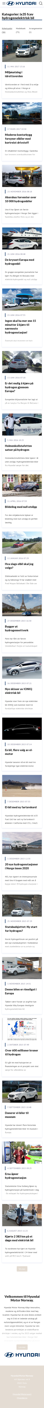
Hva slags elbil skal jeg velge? (19, 565)
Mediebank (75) (20, 30)
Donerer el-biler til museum (17, 1114)
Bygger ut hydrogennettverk (16, 628)
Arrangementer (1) (35, 30)
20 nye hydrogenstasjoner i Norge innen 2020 (21, 866)
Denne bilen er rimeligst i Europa (21, 991)
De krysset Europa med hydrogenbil (19, 261)
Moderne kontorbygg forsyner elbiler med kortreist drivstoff (18, 138)
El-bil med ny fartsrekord (21, 807)
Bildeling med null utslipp (21, 506)
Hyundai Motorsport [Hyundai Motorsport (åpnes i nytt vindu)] (22, 1394)
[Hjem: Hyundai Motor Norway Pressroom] (21, 3)
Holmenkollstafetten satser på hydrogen (18, 447)
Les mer (22, 1347)
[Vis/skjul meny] (4, 3)
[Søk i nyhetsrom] (41, 3)
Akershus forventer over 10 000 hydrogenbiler (20, 199)
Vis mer (22, 1269)
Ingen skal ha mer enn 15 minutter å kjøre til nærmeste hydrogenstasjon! (20, 326)
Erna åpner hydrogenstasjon (15, 1175)
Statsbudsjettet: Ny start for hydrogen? (21, 928)
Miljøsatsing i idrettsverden (14, 74)
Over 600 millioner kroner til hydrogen (21, 1052)
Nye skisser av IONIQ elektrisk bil (18, 691)
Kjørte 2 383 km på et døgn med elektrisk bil (19, 1238)
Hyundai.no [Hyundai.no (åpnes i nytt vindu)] (22, 1398)
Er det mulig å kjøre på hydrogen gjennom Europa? (19, 387)
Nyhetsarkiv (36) (7, 30)
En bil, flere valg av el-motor (19, 752)
